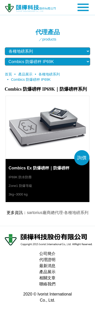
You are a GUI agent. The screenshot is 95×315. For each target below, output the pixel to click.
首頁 (8, 74)
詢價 (81, 157)
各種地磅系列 (49, 74)
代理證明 (47, 260)
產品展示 (25, 74)
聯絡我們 (47, 284)
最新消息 (47, 266)
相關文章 (47, 278)
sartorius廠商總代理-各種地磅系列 (57, 212)
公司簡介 (47, 253)
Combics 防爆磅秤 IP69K (31, 79)
